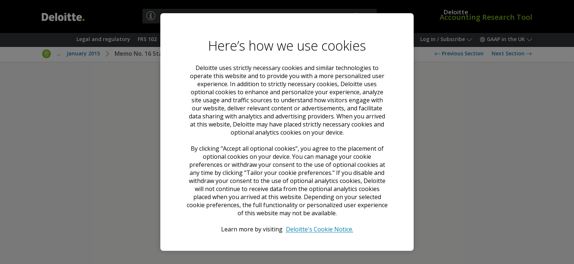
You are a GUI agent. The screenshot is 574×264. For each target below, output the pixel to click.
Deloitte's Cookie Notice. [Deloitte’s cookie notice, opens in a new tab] (319, 229)
